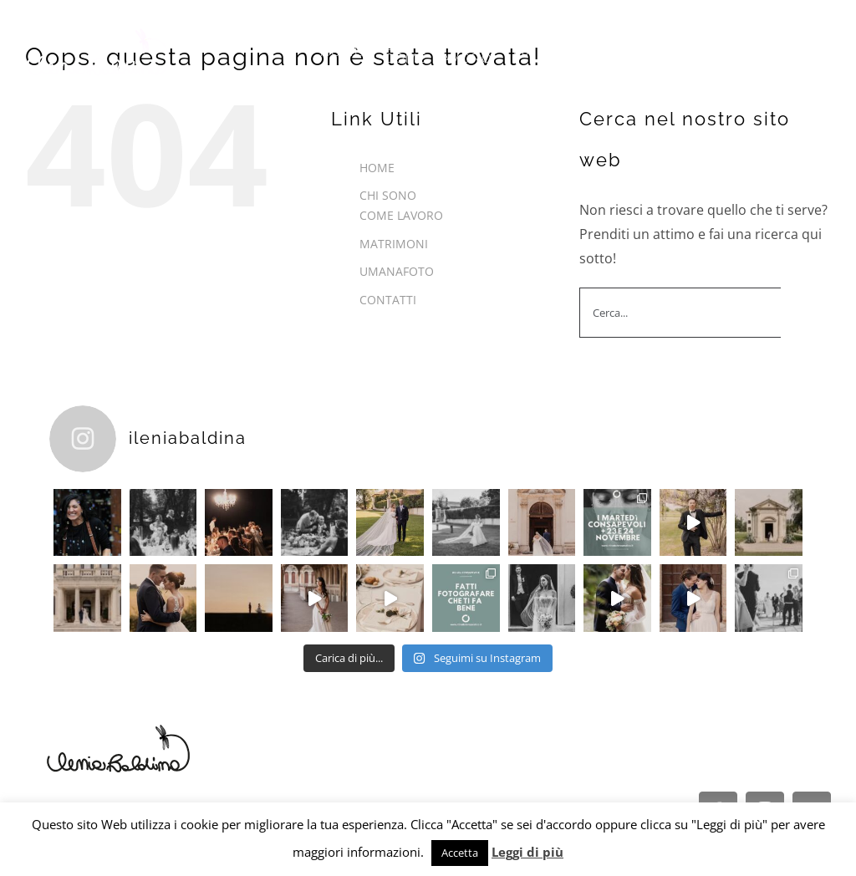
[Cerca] (806, 313)
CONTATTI (387, 300)
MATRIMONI (393, 244)
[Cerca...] (680, 313)
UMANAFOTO (396, 271)
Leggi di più (527, 851)
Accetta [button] (459, 852)
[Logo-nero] (118, 729)
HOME (377, 168)
